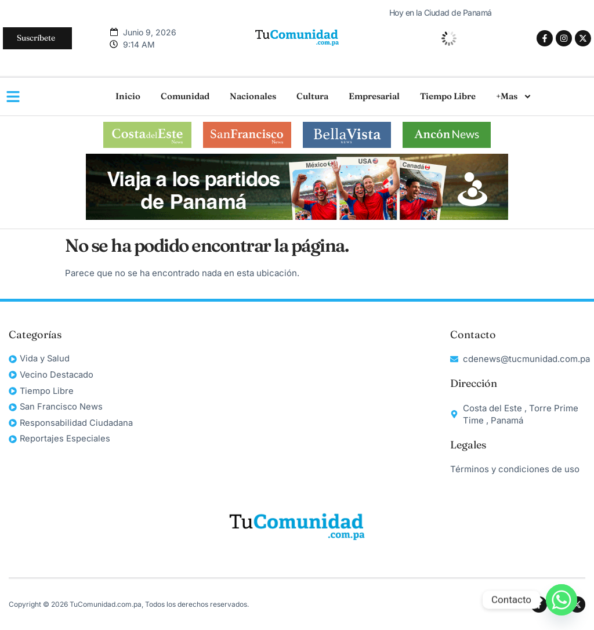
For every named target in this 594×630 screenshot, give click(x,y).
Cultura (312, 96)
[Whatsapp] (561, 599)
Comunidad (185, 96)
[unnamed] (297, 216)
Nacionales (253, 96)
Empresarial (374, 96)
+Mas (514, 96)
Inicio (127, 96)
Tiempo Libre (448, 96)
